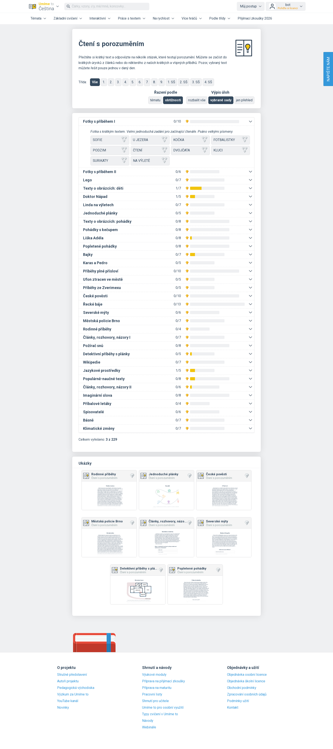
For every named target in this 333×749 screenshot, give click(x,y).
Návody (147, 721)
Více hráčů (189, 18)
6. (140, 82)
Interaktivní (97, 18)
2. (111, 82)
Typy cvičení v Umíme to (160, 714)
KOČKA (190, 140)
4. (125, 82)
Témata (36, 18)
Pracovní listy (152, 694)
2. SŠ (184, 82)
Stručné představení (72, 675)
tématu (155, 100)
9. (161, 82)
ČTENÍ (150, 150)
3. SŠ (196, 82)
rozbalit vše (197, 100)
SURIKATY (110, 161)
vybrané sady (220, 100)
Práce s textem (129, 18)
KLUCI (230, 150)
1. (104, 82)
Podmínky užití (238, 701)
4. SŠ (208, 82)
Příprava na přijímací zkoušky (163, 681)
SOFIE (110, 140)
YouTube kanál (67, 701)
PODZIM (110, 150)
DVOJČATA (190, 150)
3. (118, 82)
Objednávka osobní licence (247, 675)
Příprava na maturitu (156, 688)
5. (132, 82)
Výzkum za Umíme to (73, 694)
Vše (95, 82)
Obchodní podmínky (241, 688)
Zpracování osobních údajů (247, 694)
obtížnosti (173, 100)
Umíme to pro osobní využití (162, 708)
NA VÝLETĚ (150, 161)
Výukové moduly (154, 675)
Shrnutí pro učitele (155, 701)
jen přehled (244, 100)
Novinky (63, 708)
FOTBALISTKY (230, 140)
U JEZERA (150, 140)
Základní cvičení (65, 18)
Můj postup (248, 6)
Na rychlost (161, 18)
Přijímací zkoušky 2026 (255, 18)
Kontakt (232, 708)
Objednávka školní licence (246, 681)
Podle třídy (217, 18)
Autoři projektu (68, 681)
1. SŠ (171, 82)
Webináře (149, 727)
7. (147, 82)
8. (154, 82)
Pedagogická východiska (75, 688)
